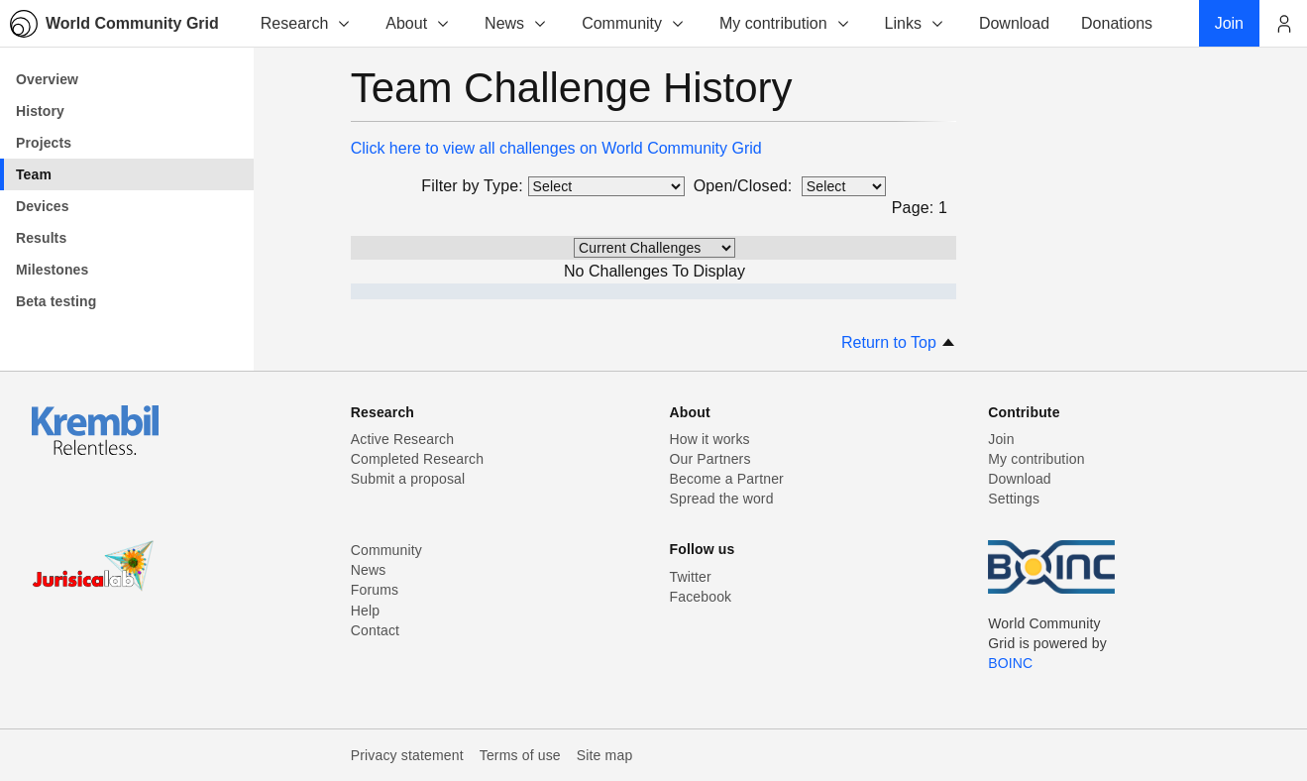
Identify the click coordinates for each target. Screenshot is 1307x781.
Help (365, 610)
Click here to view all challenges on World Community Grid (556, 148)
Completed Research (417, 459)
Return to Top (898, 342)
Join (1001, 439)
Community (634, 23)
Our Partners (710, 459)
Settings (1013, 498)
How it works (710, 439)
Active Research (402, 439)
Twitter (690, 577)
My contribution (785, 23)
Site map (605, 755)
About (418, 23)
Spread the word (722, 498)
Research (306, 23)
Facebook (701, 597)
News (516, 23)
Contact (375, 630)
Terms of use (520, 755)
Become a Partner (727, 479)
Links (915, 23)
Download (1019, 479)
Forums (374, 590)
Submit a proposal (408, 479)
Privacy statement (407, 755)
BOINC (1010, 663)
